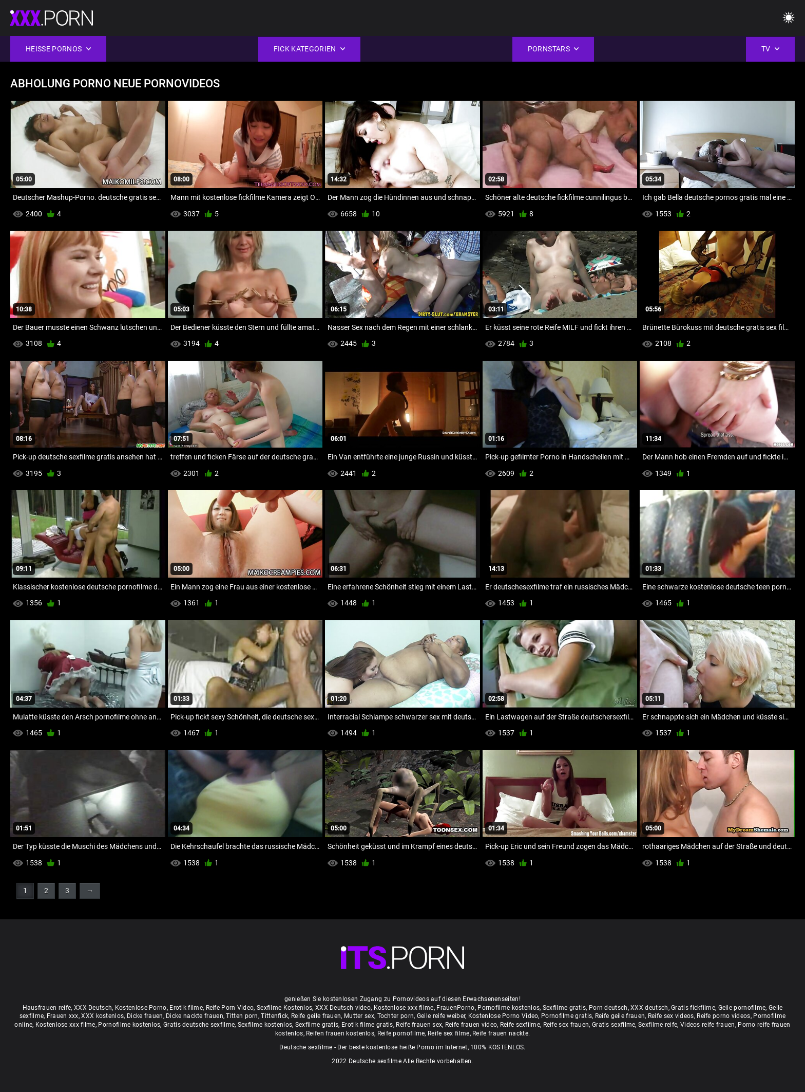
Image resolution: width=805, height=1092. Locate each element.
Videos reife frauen (707, 1024)
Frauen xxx (63, 1016)
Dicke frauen (145, 1016)
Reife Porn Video (230, 1007)
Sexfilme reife (657, 1024)
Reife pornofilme (401, 1033)
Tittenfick (274, 1016)
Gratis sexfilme (614, 1024)
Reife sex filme (449, 1033)
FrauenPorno (455, 1007)
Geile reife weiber (441, 1016)
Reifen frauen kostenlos (340, 1033)
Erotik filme (186, 1007)
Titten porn (242, 1016)
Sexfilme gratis (564, 1007)
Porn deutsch (608, 1007)
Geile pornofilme (742, 1007)
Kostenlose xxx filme (404, 1007)
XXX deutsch (649, 1007)
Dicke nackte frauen (194, 1016)
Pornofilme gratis (566, 1016)
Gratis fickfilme (693, 1007)
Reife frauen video (471, 1024)
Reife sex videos (671, 1016)
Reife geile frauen (316, 1016)
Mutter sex (359, 1016)
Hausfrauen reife (47, 1007)
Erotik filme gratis (367, 1024)
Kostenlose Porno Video (503, 1016)
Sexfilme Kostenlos (284, 1007)
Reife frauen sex (419, 1024)
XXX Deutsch (93, 1007)
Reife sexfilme (520, 1024)
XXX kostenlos (102, 1016)
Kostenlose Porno (141, 1007)
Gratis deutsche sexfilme (199, 1024)
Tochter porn (395, 1016)
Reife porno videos (723, 1016)
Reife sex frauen (566, 1024)
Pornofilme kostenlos (508, 1007)
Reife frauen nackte (500, 1033)
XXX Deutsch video (343, 1007)
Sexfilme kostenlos (265, 1024)
